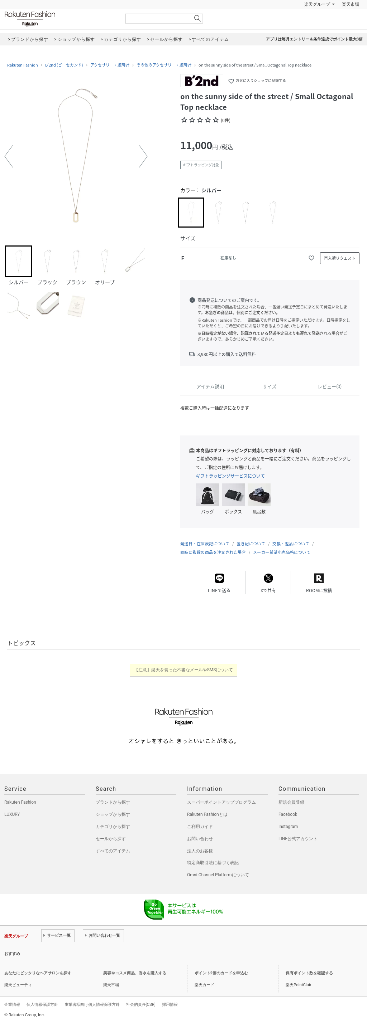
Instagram (288, 826)
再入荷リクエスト (340, 258)
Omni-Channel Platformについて (218, 874)
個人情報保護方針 (42, 1004)
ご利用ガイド (200, 826)
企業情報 (12, 1004)
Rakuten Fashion (59, 19)
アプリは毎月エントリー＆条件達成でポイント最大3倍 (314, 39)
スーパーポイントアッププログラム (221, 802)
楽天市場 (350, 4)
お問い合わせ (200, 838)
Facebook (287, 814)
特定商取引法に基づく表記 (213, 862)
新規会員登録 (291, 802)
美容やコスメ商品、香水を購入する (134, 973)
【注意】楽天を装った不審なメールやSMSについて (183, 669)
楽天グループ (317, 4)
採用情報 (170, 1004)
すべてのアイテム (113, 850)
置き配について (251, 544)
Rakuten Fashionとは (207, 814)
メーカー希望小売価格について (281, 552)
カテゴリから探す (113, 826)
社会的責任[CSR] (141, 1004)
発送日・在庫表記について (204, 544)
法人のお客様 (200, 850)
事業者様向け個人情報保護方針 (92, 1004)
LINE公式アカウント (298, 838)
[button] (8, 156)
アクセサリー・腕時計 (109, 65)
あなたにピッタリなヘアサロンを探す (37, 973)
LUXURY (12, 814)
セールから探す (111, 838)
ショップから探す (113, 814)
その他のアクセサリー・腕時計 (164, 65)
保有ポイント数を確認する (309, 973)
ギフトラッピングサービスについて (230, 476)
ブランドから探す (113, 802)
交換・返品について (290, 544)
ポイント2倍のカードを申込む (221, 973)
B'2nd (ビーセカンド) (64, 65)
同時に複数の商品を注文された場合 (213, 552)
